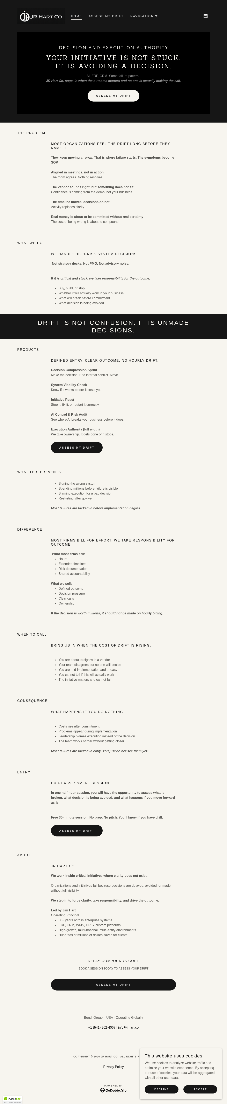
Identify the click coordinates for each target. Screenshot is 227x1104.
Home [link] (76, 16)
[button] (144, 16)
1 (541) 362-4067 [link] (103, 1027)
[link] (41, 16)
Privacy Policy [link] (113, 1067)
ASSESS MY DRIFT (113, 95)
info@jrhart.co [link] (128, 1027)
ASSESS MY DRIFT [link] (106, 16)
